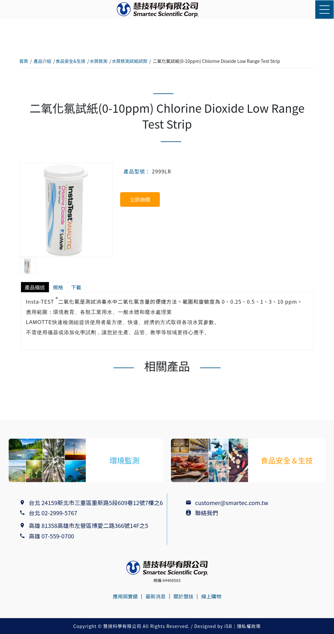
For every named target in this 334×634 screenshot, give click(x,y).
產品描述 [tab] (35, 287)
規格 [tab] (58, 287)
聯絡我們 (206, 513)
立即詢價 (140, 199)
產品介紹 (42, 61)
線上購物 (212, 596)
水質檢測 (98, 61)
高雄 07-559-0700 (53, 536)
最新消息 (155, 596)
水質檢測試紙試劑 (129, 61)
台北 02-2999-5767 (53, 513)
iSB (228, 626)
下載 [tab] (76, 287)
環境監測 (124, 460)
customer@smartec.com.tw (231, 502)
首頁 (23, 61)
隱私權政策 (249, 626)
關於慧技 (184, 596)
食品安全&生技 (70, 61)
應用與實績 (124, 596)
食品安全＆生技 (286, 460)
